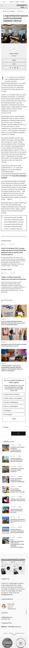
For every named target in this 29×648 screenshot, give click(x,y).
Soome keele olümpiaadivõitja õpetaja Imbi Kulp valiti (17, 490)
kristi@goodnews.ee (12, 609)
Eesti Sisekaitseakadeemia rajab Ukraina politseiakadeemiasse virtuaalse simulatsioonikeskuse (17, 543)
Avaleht (5, 633)
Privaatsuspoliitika (6, 623)
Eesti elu (9, 11)
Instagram (17, 2)
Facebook (11, 2)
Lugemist (20, 496)
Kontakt (14, 635)
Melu (5, 273)
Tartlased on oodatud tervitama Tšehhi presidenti (17, 470)
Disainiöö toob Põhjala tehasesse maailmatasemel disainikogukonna (17, 449)
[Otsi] (18, 434)
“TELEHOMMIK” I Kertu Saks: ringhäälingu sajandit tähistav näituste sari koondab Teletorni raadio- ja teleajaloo (11, 368)
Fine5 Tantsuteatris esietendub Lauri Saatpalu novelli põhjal (17, 480)
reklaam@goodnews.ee (14, 627)
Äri (5, 244)
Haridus (12, 11)
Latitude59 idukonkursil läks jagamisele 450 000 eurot (17, 521)
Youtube (22, 2)
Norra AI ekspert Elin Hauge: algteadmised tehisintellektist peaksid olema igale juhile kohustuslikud (13, 251)
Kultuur (20, 476)
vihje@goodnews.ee (7, 595)
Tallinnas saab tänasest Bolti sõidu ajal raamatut (17, 499)
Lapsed (19, 506)
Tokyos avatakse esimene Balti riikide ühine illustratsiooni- (16, 460)
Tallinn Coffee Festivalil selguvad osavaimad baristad (13, 278)
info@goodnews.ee (6, 618)
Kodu (4, 11)
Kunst (19, 444)
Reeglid (11, 633)
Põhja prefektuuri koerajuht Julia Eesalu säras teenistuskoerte (17, 531)
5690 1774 (10, 607)
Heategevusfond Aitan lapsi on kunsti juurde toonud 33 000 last (14, 345)
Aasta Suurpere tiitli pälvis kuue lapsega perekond (16, 511)
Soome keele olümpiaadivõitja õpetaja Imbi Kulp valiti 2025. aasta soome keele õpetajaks (13, 322)
